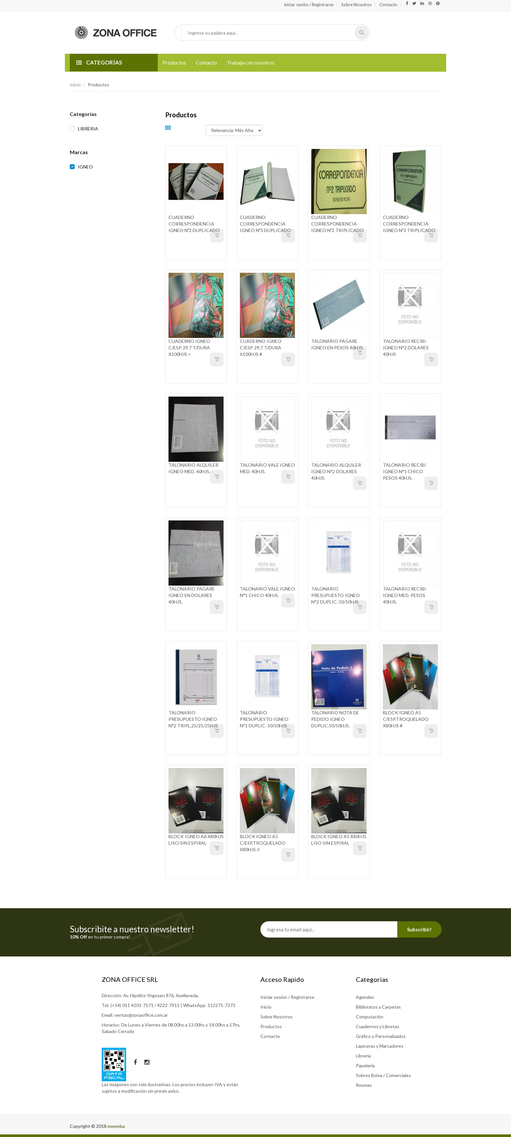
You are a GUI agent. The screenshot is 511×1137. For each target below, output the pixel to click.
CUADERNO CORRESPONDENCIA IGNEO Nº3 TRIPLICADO (409, 223)
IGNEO (85, 166)
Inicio (75, 84)
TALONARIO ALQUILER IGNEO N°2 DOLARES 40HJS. (336, 471)
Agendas (365, 997)
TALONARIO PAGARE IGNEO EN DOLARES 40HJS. (191, 595)
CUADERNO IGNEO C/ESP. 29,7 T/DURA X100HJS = (189, 347)
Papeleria (365, 1065)
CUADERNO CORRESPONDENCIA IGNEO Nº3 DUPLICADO (265, 223)
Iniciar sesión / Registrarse (308, 4)
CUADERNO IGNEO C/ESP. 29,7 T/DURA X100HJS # (261, 347)
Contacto (388, 4)
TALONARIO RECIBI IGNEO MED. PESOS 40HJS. (404, 595)
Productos (174, 62)
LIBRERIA (88, 128)
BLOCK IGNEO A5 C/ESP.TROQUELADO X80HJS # (406, 719)
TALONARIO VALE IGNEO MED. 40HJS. (267, 468)
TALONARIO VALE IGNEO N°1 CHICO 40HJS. (267, 592)
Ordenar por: (193, 127)
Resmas (364, 1085)
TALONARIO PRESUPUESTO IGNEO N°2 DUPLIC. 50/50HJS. (335, 595)
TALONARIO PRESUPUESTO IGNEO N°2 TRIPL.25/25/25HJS (193, 719)
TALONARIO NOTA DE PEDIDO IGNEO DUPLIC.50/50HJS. (335, 719)
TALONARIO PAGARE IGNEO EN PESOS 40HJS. (337, 344)
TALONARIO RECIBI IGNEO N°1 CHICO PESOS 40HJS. (404, 471)
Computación (369, 1016)
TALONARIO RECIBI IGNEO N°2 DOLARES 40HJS (406, 347)
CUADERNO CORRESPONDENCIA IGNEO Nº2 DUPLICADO (194, 223)
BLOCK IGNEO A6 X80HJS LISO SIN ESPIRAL (196, 840)
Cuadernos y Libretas (377, 1026)
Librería (363, 1055)
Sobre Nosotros (356, 4)
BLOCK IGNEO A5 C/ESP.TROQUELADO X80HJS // (262, 843)
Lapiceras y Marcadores (379, 1046)
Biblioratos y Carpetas (378, 1007)
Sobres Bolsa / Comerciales (383, 1075)
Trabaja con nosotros (250, 62)
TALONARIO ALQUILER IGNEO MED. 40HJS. (193, 468)
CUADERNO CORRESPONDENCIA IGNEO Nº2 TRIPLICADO (337, 223)
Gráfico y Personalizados (381, 1036)
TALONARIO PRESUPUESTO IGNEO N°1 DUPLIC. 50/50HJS (264, 719)
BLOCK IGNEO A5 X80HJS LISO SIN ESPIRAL (338, 840)
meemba (116, 1126)
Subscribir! (419, 929)
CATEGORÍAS (99, 62)
